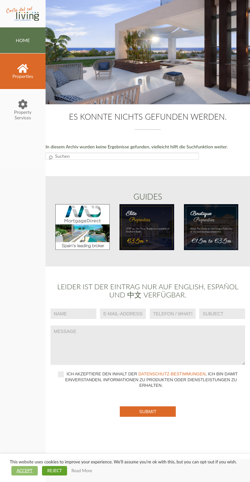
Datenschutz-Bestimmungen (171, 373)
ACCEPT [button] (25, 470)
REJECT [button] (54, 470)
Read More (82, 470)
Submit (148, 411)
